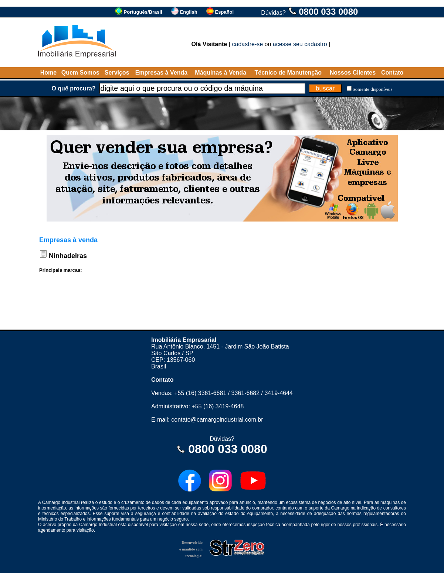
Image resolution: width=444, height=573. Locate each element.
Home (48, 72)
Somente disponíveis (373, 89)
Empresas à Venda (161, 72)
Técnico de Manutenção (288, 72)
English (188, 12)
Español (224, 12)
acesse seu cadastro (300, 44)
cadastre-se (247, 44)
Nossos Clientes (353, 72)
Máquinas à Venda (220, 72)
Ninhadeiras (68, 256)
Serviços (117, 72)
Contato (392, 72)
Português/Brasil (143, 12)
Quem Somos (80, 72)
